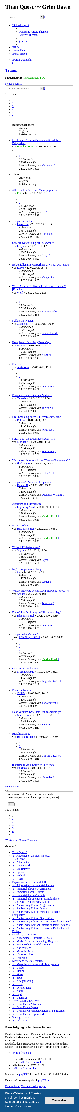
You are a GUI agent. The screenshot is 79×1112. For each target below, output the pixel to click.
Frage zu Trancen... (23, 690)
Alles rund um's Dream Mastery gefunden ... (37, 189)
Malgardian (48, 277)
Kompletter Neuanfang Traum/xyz (31, 342)
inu (19, 572)
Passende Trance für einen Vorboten (32, 395)
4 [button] (13, 109)
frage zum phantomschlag (26, 568)
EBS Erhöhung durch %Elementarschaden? (36, 416)
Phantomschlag (20, 525)
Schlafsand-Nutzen (23, 320)
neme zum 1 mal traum (25, 668)
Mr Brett (46, 724)
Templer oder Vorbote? (25, 634)
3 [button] (13, 106)
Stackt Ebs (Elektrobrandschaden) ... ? (33, 438)
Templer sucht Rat (22, 221)
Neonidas (47, 777)
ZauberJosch (49, 311)
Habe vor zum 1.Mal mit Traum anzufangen (36, 711)
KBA (44, 212)
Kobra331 (47, 472)
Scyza (20, 550)
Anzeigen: (22, 794)
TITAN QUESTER (29, 637)
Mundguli (22, 441)
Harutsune (47, 165)
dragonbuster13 (26, 671)
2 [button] (13, 103)
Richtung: (45, 797)
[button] (12, 118)
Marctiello (23, 715)
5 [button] (13, 112)
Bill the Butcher (26, 736)
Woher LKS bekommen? (26, 547)
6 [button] (13, 115)
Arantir (21, 345)
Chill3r (21, 693)
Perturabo (47, 429)
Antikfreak (23, 367)
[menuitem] (33, 31)
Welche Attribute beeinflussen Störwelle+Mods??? (40, 590)
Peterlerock (48, 386)
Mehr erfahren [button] (23, 1106)
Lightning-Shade (26, 506)
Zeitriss (16, 364)
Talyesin (22, 398)
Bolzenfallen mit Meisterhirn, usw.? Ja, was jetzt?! (40, 264)
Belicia (21, 420)
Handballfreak (31, 77)
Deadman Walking (52, 494)
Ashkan (21, 593)
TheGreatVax (49, 702)
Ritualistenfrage (21, 733)
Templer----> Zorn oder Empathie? (31, 482)
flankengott (23, 463)
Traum (11, 70)
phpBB (23, 1074)
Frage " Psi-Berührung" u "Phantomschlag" (36, 612)
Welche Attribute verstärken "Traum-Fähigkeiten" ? (41, 460)
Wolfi (20, 292)
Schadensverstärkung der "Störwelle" (33, 242)
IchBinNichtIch (26, 528)
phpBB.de (43, 1080)
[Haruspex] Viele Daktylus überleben (33, 764)
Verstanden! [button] (59, 1100)
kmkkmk (22, 767)
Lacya (20, 246)
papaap (45, 581)
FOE (42, 77)
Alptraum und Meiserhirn (26, 503)
